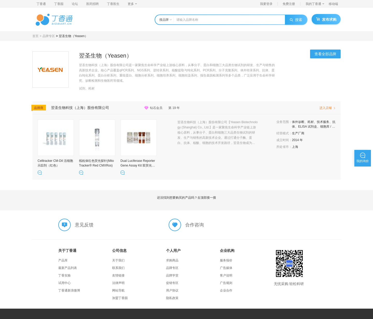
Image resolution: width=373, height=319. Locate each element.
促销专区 (172, 283)
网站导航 (118, 290)
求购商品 (172, 260)
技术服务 (323, 122)
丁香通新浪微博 (69, 290)
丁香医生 (113, 4)
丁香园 (58, 4)
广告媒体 (226, 268)
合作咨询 (194, 224)
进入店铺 (327, 108)
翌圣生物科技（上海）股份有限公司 (80, 108)
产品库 (63, 260)
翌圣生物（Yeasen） (73, 36)
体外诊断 (298, 122)
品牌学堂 (172, 275)
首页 (35, 36)
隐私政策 (172, 298)
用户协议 (172, 290)
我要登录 (266, 4)
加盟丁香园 (120, 298)
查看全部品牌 (325, 54)
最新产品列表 (67, 268)
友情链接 (118, 275)
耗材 (310, 122)
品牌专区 (48, 36)
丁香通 (41, 4)
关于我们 (118, 260)
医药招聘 (92, 4)
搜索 (296, 20)
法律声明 (118, 283)
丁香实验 (64, 275)
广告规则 (226, 283)
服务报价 (226, 260)
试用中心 (64, 283)
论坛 (75, 4)
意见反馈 (84, 224)
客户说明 (226, 275)
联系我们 (118, 268)
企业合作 (226, 290)
